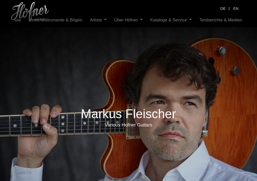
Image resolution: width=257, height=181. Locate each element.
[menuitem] (46, 20)
